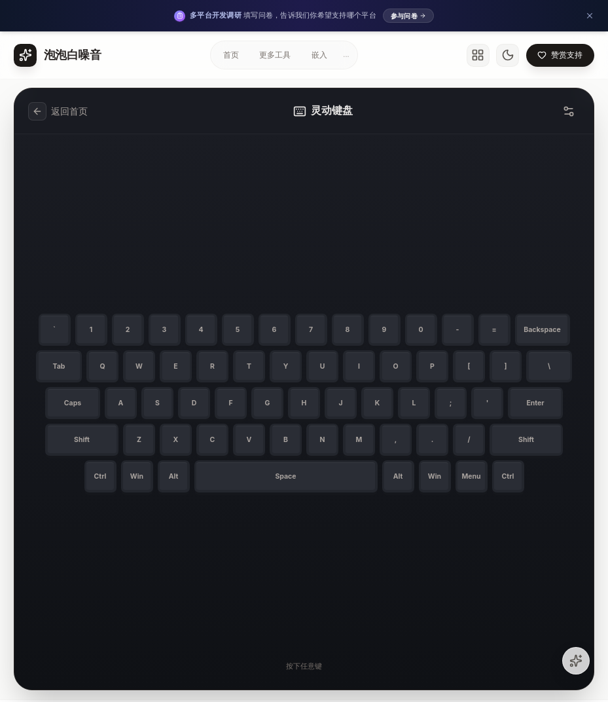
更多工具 (275, 55)
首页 (231, 55)
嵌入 (319, 55)
